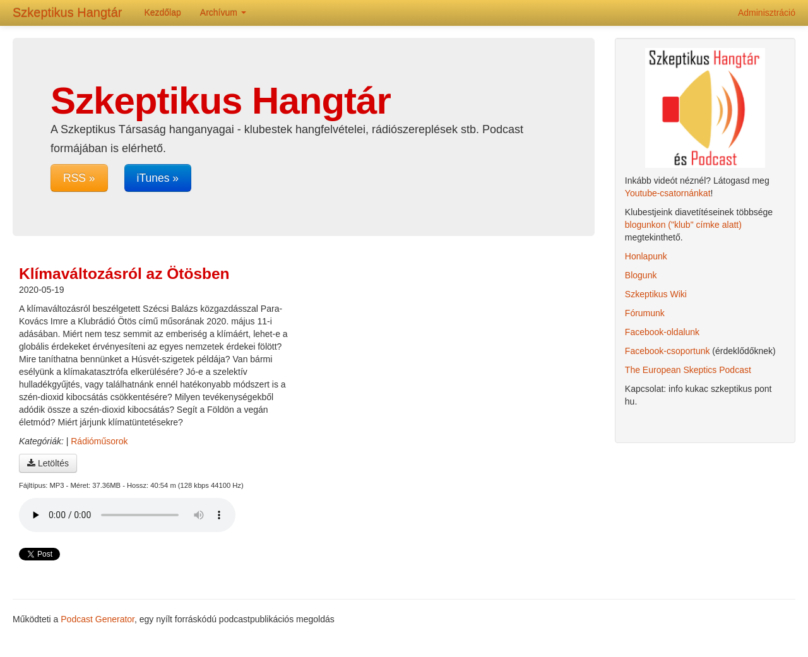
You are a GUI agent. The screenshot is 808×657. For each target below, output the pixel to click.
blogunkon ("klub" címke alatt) (683, 225)
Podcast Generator (97, 619)
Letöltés (48, 463)
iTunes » (158, 178)
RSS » (79, 178)
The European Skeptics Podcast (688, 370)
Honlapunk (646, 256)
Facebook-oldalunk (662, 332)
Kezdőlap (162, 13)
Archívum (223, 13)
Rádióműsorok (99, 441)
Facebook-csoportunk (667, 351)
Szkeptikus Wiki (656, 294)
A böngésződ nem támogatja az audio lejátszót (127, 515)
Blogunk (641, 275)
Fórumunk (645, 313)
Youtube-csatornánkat (668, 193)
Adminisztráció (766, 13)
